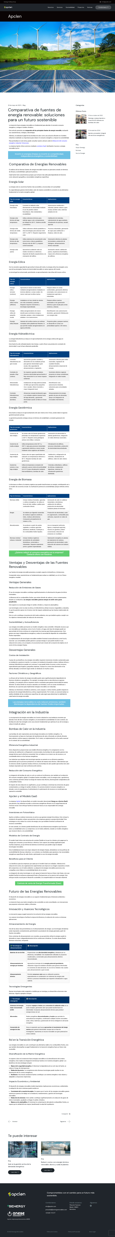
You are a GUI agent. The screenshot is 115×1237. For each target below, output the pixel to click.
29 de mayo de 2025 (14, 105)
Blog (24, 105)
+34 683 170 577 (50, 1213)
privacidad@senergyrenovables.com (56, 1210)
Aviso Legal (92, 1232)
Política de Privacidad (74, 1232)
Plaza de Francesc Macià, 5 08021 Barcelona (75, 1207)
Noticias (78, 150)
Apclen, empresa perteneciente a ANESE (18, 1219)
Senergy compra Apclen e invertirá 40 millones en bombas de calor (96, 120)
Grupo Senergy (80, 147)
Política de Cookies (52, 1232)
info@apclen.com (106, 2)
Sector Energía (80, 153)
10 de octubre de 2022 (95, 115)
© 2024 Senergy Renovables (15, 1232)
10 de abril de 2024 (94, 130)
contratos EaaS (41, 146)
